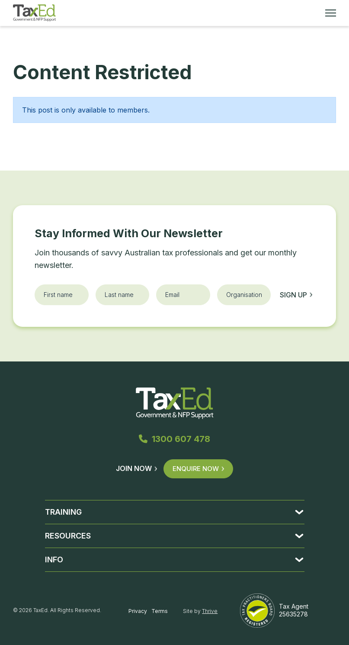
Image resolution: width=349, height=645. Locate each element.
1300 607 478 (174, 439)
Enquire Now (198, 468)
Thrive (210, 611)
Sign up (296, 294)
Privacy (137, 611)
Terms (159, 611)
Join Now (136, 468)
